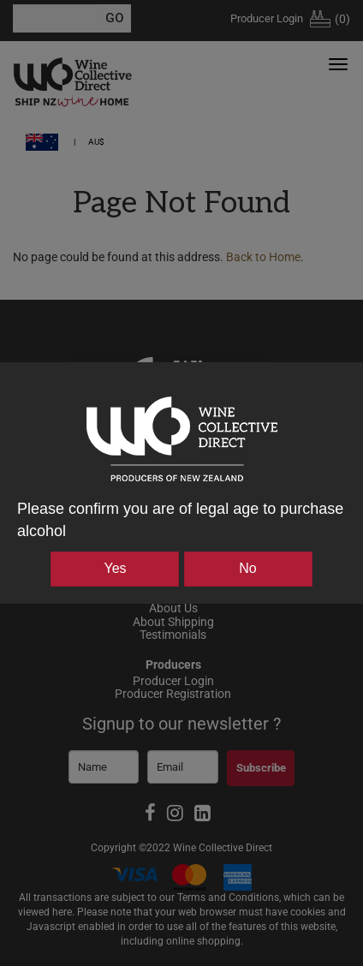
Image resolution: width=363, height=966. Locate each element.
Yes (115, 568)
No (247, 568)
